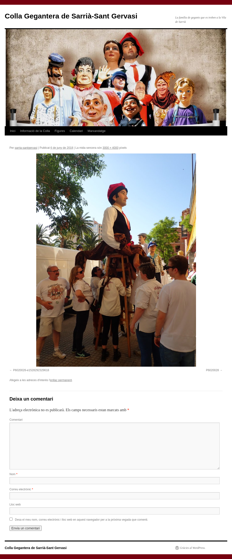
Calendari (76, 131)
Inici (12, 131)
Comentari (15, 419)
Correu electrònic (21, 489)
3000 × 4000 (110, 147)
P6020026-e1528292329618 (31, 370)
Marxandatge (97, 131)
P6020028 (212, 370)
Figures (60, 131)
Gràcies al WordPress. (192, 548)
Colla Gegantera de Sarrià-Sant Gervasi (71, 16)
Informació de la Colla (35, 131)
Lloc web (15, 504)
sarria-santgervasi (26, 147)
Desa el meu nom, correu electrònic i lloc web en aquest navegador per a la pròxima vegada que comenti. (81, 519)
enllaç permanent (61, 380)
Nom (13, 474)
